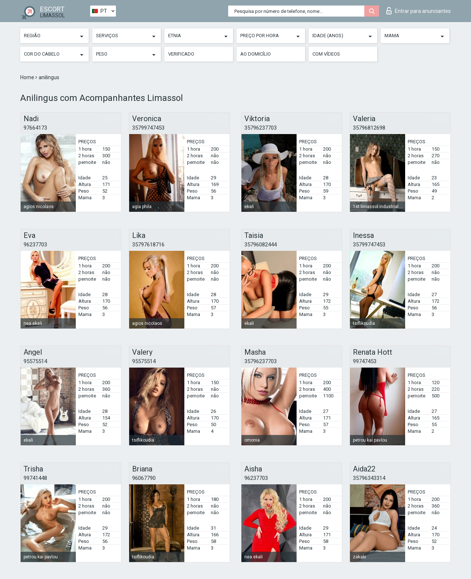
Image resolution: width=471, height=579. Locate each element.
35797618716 (148, 244)
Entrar (418, 11)
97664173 (35, 127)
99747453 (364, 361)
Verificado (181, 54)
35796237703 (260, 127)
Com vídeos (326, 54)
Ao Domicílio (255, 54)
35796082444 (260, 244)
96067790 (144, 478)
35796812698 (369, 127)
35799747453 (148, 127)
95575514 (35, 361)
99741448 (35, 478)
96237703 (35, 244)
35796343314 (369, 478)
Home (27, 77)
